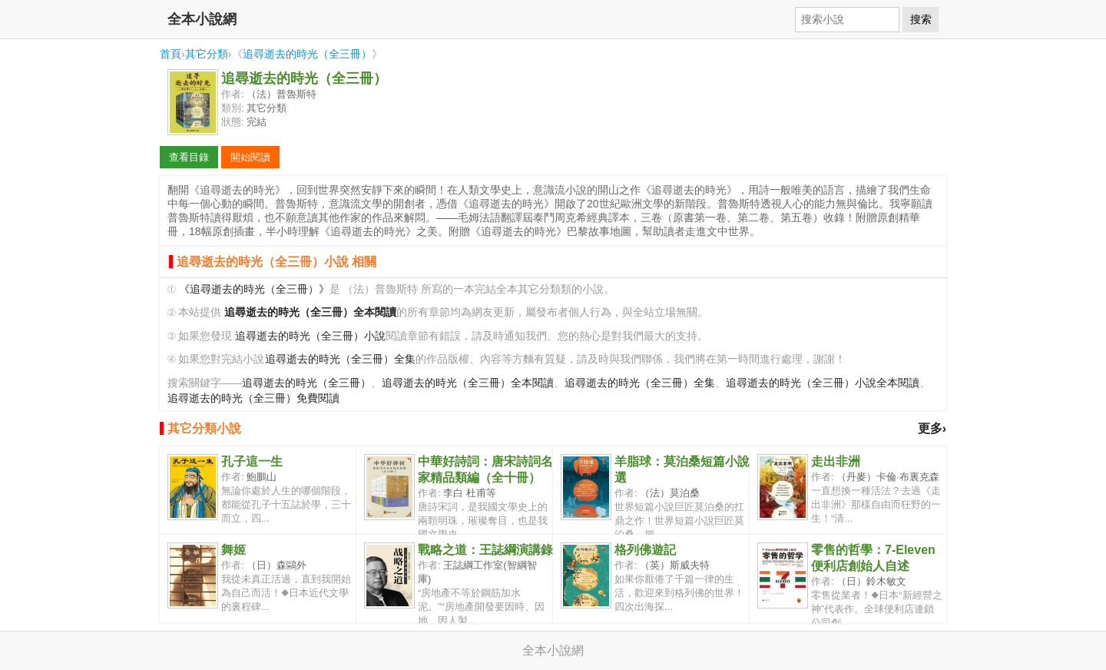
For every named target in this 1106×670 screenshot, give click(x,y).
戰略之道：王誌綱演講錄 (485, 549)
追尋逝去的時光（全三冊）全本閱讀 (468, 383)
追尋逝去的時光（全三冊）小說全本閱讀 (822, 383)
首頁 (170, 54)
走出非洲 (835, 461)
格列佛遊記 (645, 549)
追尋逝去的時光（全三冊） (307, 54)
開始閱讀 (250, 157)
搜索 (921, 19)
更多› (932, 428)
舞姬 (233, 549)
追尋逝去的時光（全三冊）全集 (340, 359)
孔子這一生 (252, 461)
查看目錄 (189, 157)
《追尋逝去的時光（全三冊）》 (254, 289)
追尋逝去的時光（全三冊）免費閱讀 (253, 398)
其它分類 (206, 54)
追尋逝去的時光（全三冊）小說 (310, 336)
